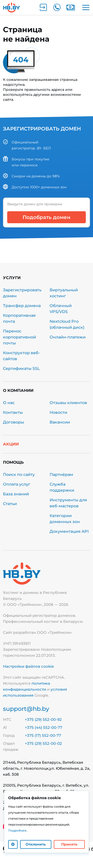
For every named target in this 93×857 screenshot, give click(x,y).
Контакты (13, 412)
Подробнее (17, 830)
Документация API (69, 531)
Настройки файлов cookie (28, 666)
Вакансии (60, 422)
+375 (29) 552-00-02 (43, 743)
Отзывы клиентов (68, 402)
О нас (9, 402)
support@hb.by (26, 708)
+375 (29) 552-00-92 (43, 719)
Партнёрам (61, 474)
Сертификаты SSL (21, 368)
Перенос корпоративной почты (19, 337)
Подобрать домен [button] (46, 217)
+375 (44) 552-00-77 (43, 727)
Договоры (13, 422)
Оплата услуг (16, 484)
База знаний (16, 494)
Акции (11, 444)
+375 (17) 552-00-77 (43, 735)
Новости (58, 412)
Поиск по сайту (19, 474)
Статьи (10, 503)
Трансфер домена (22, 305)
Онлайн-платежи (68, 337)
